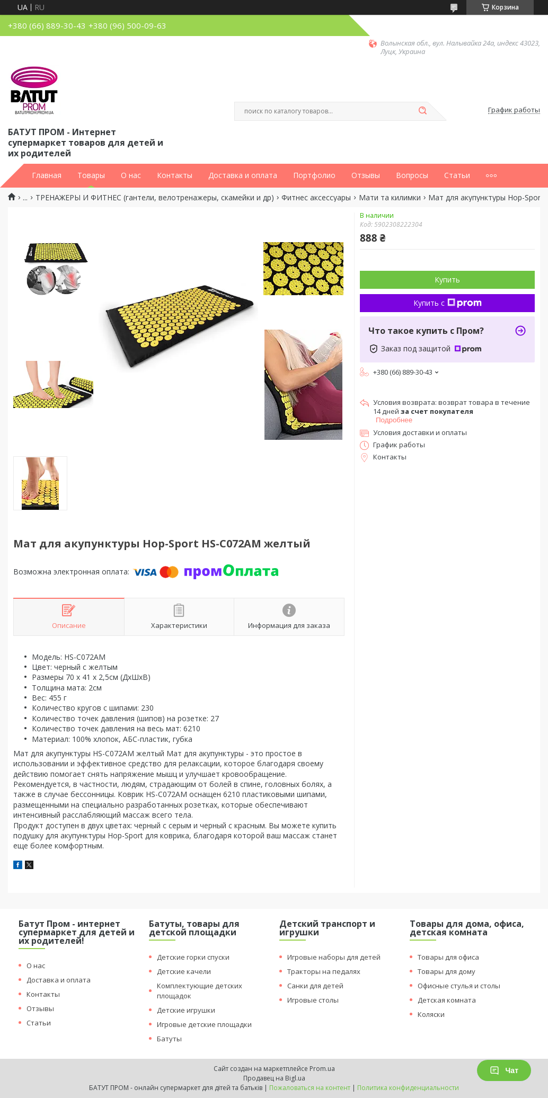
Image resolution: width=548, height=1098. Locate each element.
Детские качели (184, 971)
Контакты (174, 175)
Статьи (457, 175)
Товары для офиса (448, 957)
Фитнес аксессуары (316, 197)
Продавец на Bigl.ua (274, 1078)
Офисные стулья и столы (459, 985)
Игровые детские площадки (204, 1024)
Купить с (447, 303)
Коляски (431, 1014)
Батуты (169, 1038)
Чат (504, 1070)
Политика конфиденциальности (408, 1087)
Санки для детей (315, 985)
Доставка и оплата (242, 175)
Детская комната (447, 1000)
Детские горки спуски (193, 957)
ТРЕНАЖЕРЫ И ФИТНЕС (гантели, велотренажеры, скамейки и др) (155, 197)
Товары (91, 175)
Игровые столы (313, 1000)
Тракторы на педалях (323, 971)
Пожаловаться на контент (309, 1087)
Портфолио (314, 175)
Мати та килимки (390, 197)
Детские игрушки (186, 1010)
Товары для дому (446, 971)
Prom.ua (322, 1068)
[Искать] (422, 111)
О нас (131, 175)
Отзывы (365, 175)
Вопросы (412, 175)
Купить (447, 279)
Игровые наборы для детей (334, 957)
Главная (46, 175)
